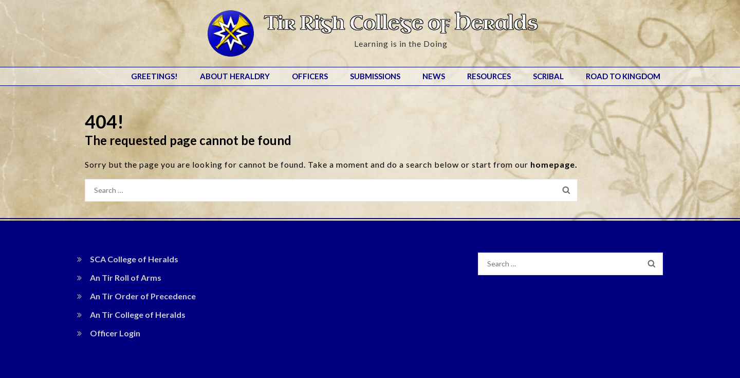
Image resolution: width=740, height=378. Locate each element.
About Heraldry (235, 76)
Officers (310, 76)
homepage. (554, 164)
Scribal (548, 76)
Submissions (375, 76)
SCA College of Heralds (134, 259)
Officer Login (115, 333)
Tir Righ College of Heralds (401, 23)
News (433, 76)
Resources (489, 76)
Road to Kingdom (623, 76)
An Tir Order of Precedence (143, 296)
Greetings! (154, 76)
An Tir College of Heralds (138, 314)
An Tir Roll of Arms (125, 277)
